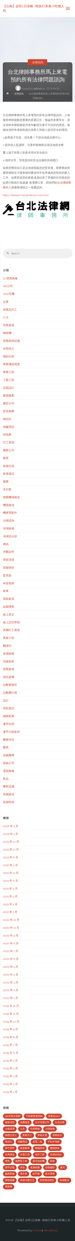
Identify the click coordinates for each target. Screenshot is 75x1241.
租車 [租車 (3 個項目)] (52, 1161)
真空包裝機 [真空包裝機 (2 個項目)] (39, 1161)
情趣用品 (8, 426)
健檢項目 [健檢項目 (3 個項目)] (10, 1122)
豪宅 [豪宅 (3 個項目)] (62, 1167)
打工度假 (8, 442)
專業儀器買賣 (11, 364)
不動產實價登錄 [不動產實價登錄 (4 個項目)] (34, 1116)
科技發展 (8, 583)
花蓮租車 (8, 661)
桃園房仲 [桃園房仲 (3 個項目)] (40, 1148)
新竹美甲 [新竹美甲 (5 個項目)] (10, 1148)
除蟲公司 (8, 763)
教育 (6, 458)
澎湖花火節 (10, 536)
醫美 (6, 747)
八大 (6, 317)
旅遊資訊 (8, 473)
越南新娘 (8, 716)
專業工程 (8, 372)
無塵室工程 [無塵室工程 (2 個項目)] (21, 1161)
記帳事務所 (10, 684)
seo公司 (8, 286)
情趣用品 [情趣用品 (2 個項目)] (22, 1141)
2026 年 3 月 (10, 826)
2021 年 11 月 (11, 872)
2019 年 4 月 (10, 1068)
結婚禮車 (8, 606)
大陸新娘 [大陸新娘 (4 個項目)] (50, 1128)
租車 (6, 590)
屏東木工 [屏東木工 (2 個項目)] (27, 1135)
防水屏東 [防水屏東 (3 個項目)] (50, 1173)
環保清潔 (8, 559)
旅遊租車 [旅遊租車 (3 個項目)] (25, 1148)
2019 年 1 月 (10, 1091)
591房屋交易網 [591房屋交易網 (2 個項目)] (12, 1116)
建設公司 (8, 403)
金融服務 (8, 755)
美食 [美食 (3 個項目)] (22, 1167)
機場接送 (8, 505)
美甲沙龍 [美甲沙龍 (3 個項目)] (10, 1167)
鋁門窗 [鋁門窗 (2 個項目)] (36, 1173)
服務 (6, 481)
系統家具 (8, 598)
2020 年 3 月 (10, 982)
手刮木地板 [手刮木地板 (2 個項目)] (54, 1141)
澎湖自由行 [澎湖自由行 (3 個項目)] (56, 1154)
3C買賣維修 (10, 278)
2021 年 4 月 (10, 888)
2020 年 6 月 (11, 958)
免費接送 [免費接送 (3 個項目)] (25, 1122)
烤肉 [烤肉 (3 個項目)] (7, 1161)
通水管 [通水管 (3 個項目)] (23, 1173)
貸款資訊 (8, 708)
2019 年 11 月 (11, 1013)
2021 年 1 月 (10, 912)
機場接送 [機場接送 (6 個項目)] (55, 1148)
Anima (36, 1230)
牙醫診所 (8, 551)
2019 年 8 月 (10, 1037)
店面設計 (8, 387)
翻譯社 (7, 645)
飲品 (6, 778)
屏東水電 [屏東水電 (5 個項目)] (42, 1135)
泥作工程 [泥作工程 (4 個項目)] (40, 1154)
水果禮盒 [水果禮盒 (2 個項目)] (10, 1154)
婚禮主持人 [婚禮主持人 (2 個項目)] (11, 1135)
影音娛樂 (8, 411)
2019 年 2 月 (10, 1084)
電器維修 (8, 770)
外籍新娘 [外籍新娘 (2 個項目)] (35, 1128)
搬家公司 (8, 450)
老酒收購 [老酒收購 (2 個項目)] (35, 1167)
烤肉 (6, 544)
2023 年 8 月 (10, 857)
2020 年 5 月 (10, 966)
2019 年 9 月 (10, 1029)
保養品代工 (10, 309)
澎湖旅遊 (8, 528)
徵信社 (7, 419)
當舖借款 (8, 567)
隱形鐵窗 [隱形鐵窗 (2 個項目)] (10, 1180)
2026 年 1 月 (10, 834)
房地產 (7, 434)
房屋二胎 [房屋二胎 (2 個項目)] (37, 1141)
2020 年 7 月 (10, 951)
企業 (6, 301)
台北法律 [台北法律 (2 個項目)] (59, 1122)
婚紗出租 (8, 356)
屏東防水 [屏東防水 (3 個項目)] (57, 1135)
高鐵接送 (8, 794)
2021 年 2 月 (10, 904)
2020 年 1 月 (10, 998)
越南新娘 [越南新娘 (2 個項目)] (10, 1173)
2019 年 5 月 (10, 1060)
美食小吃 (8, 637)
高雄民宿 (8, 802)
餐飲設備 (8, 786)
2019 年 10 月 (11, 1021)
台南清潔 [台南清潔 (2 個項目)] (10, 1128)
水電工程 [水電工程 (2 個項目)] (25, 1154)
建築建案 (8, 395)
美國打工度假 (11, 630)
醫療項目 (8, 739)
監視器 (7, 575)
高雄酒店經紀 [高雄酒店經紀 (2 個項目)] (47, 1180)
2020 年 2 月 (10, 990)
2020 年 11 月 (11, 927)
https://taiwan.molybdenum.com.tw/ (26, 195)
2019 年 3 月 (10, 1076)
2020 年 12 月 (11, 919)
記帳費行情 (10, 692)
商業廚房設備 (11, 340)
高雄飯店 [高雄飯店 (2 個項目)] (64, 1180)
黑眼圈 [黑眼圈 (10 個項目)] (8, 1186)
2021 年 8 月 (10, 880)
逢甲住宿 (8, 723)
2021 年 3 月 (10, 896)
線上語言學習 (11, 622)
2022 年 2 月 (10, 865)
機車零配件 (10, 512)
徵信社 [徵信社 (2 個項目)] (8, 1141)
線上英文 (8, 614)
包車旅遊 (8, 325)
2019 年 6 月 (10, 1052)
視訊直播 (8, 677)
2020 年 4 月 (10, 974)
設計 (6, 700)
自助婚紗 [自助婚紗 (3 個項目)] (50, 1167)
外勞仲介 (8, 348)
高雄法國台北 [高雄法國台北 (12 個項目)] (27, 1180)
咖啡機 (7, 333)
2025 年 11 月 (11, 849)
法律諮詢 (37, 62)
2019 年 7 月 (10, 1045)
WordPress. (51, 1230)
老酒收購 (8, 653)
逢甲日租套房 (11, 731)
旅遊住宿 (8, 466)
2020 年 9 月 (10, 935)
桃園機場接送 (11, 497)
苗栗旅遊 (8, 669)
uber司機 (8, 293)
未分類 (7, 489)
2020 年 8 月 (11, 943)
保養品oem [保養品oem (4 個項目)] (54, 1116)
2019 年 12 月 (11, 1005)
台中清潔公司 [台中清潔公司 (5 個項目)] (42, 1122)
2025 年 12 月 (11, 841)
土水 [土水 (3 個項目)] (22, 1128)
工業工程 (8, 379)
